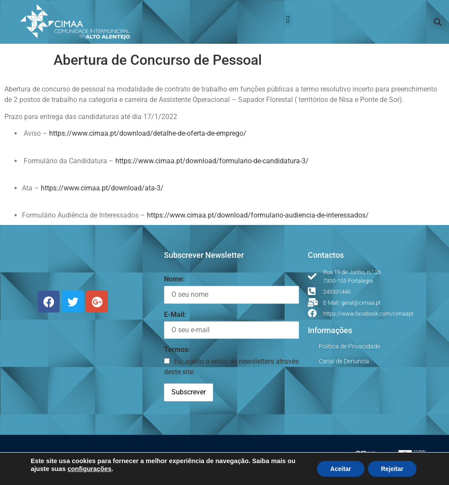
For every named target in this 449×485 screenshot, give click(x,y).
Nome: (174, 279)
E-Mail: (175, 314)
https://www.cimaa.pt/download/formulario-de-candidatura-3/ (212, 161)
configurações (89, 468)
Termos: (177, 349)
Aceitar (340, 468)
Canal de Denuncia (344, 361)
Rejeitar (392, 468)
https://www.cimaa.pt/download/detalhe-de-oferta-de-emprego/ (147, 133)
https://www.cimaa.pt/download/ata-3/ (102, 188)
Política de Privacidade (349, 346)
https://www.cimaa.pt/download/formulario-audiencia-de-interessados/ (258, 215)
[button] (288, 20)
